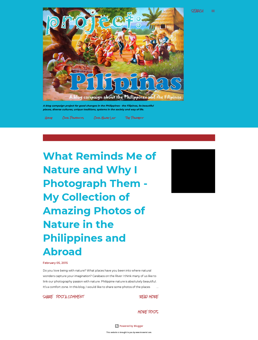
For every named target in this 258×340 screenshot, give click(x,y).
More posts (148, 312)
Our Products (71, 118)
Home (46, 118)
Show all (205, 137)
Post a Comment (70, 297)
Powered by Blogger (129, 326)
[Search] (197, 11)
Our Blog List (102, 118)
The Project (132, 118)
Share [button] (48, 297)
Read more (149, 297)
